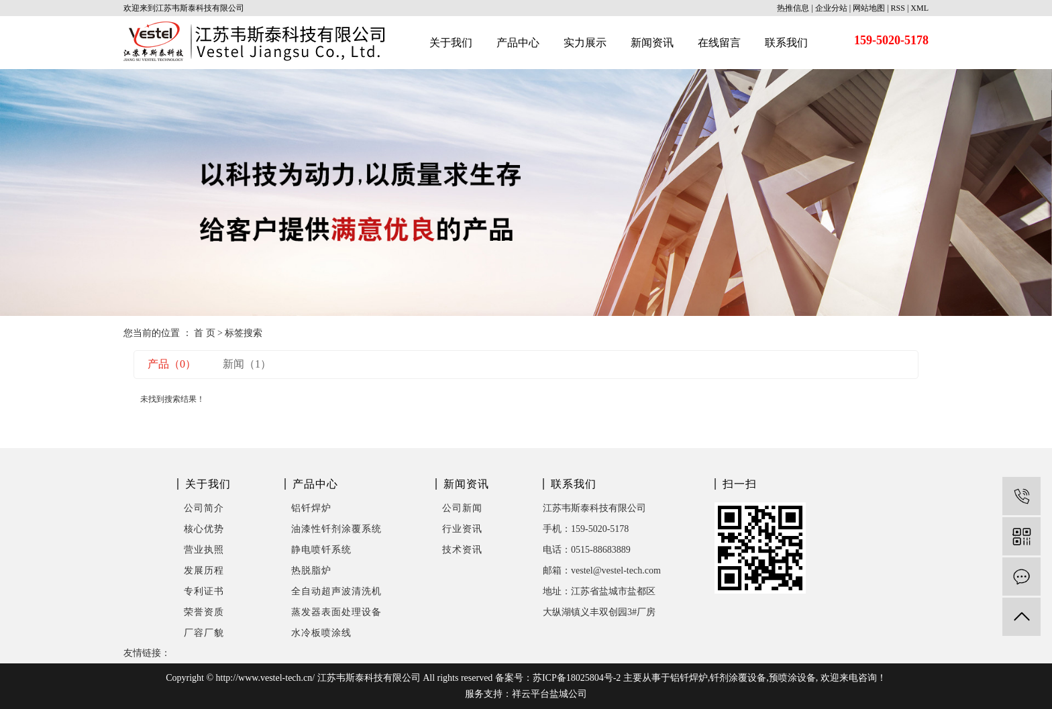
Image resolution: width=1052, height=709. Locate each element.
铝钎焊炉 (311, 508)
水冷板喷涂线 (321, 633)
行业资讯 (462, 529)
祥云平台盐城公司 (549, 694)
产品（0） (172, 364)
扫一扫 (740, 484)
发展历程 (204, 570)
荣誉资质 (204, 612)
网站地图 (869, 8)
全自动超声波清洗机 (336, 591)
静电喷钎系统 (321, 550)
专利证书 (204, 591)
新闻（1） (247, 364)
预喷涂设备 (792, 678)
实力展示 (585, 42)
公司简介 (204, 508)
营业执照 (204, 550)
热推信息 (793, 8)
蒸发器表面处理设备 (336, 612)
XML (919, 8)
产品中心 (517, 42)
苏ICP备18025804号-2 (577, 678)
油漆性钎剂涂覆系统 (336, 529)
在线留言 (719, 42)
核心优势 (204, 529)
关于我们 (450, 42)
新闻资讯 (652, 42)
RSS (898, 8)
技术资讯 (462, 550)
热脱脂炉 (311, 570)
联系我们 (786, 42)
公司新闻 (462, 508)
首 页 (204, 333)
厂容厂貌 (204, 633)
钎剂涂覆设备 (738, 678)
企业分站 (831, 8)
